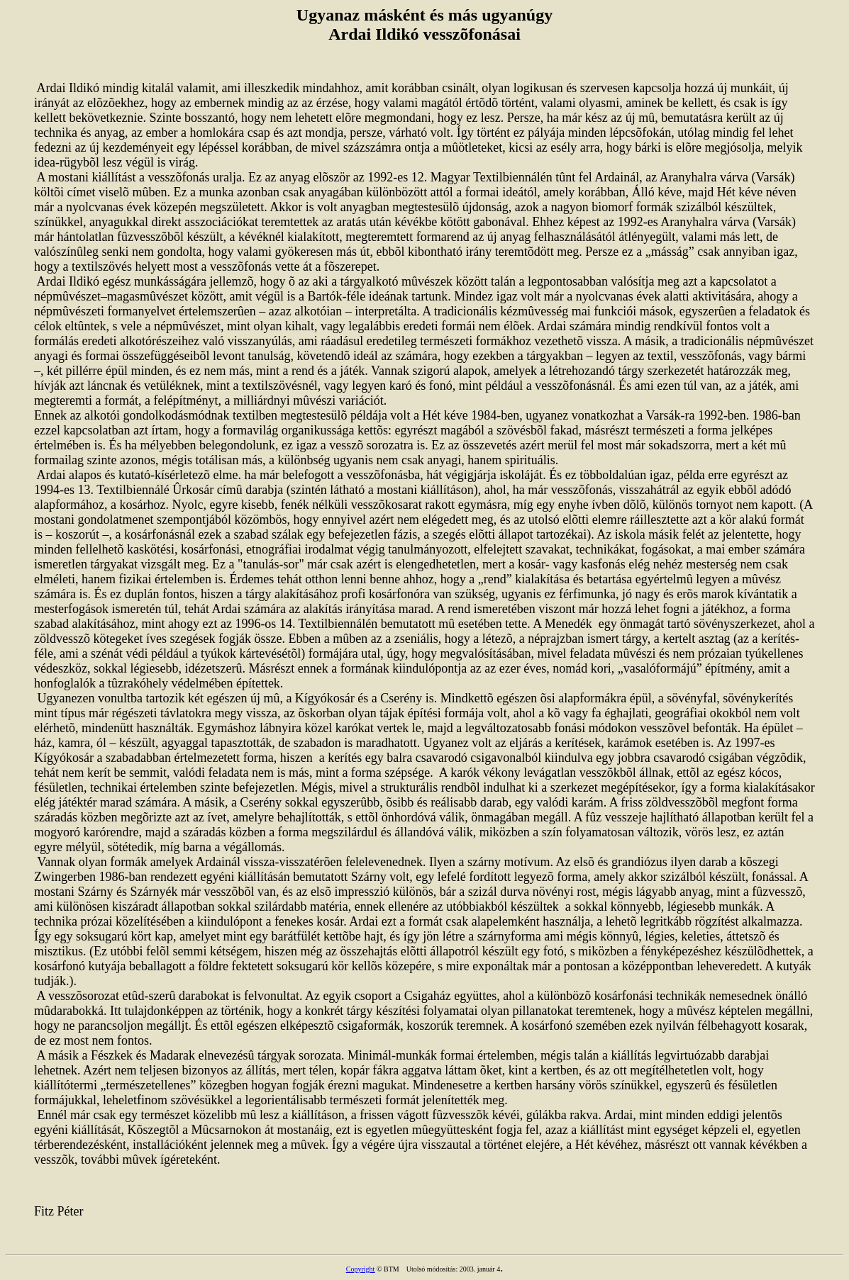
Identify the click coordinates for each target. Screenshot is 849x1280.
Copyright (360, 1269)
